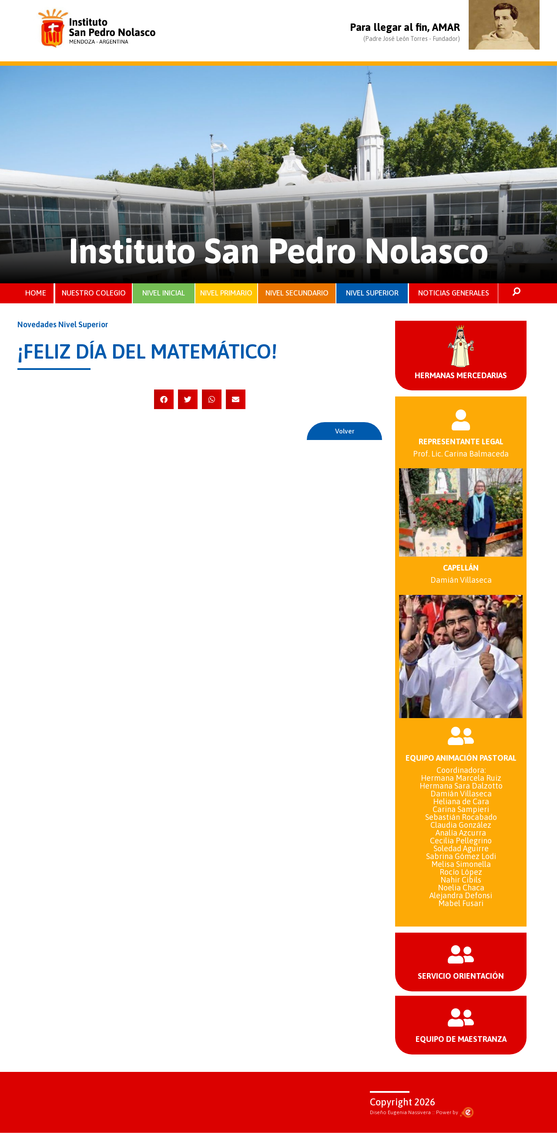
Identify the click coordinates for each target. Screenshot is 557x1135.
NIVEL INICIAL (163, 293)
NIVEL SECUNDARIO (297, 293)
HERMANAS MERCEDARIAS (461, 375)
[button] (164, 400)
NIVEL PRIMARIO (226, 293)
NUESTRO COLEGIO (94, 293)
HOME (35, 293)
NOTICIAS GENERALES (453, 293)
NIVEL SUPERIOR (372, 293)
